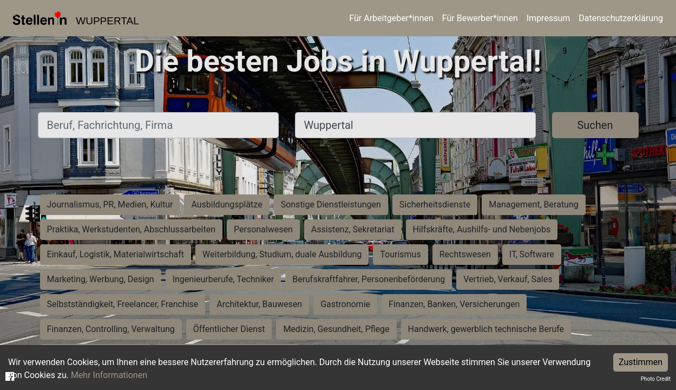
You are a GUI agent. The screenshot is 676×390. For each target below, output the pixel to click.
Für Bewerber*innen (480, 18)
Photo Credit (656, 379)
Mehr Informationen (109, 375)
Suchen (595, 125)
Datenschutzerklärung (621, 18)
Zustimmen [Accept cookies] (640, 362)
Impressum (548, 18)
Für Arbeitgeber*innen (391, 18)
